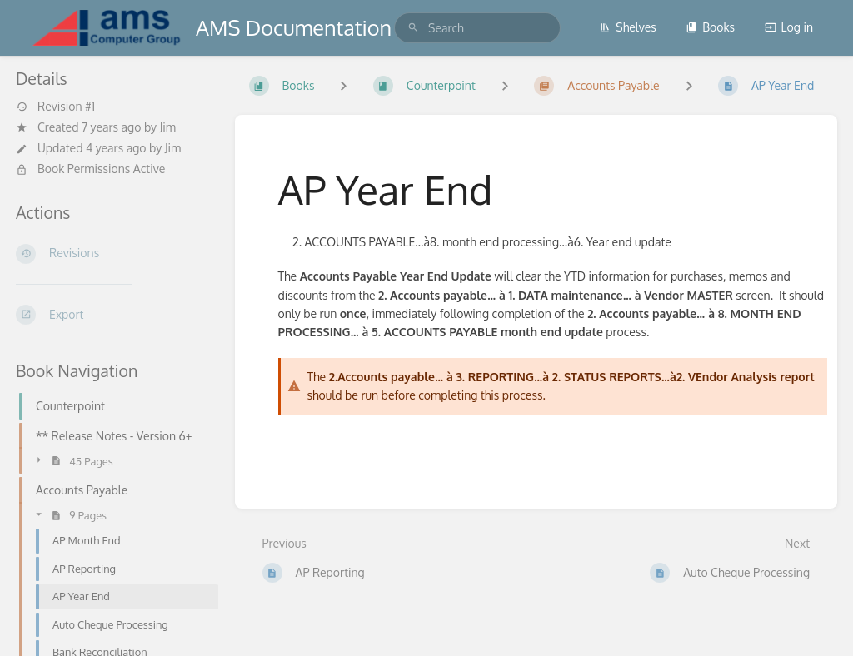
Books (710, 27)
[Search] (413, 28)
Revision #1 (55, 106)
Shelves (627, 27)
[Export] (112, 315)
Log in (789, 27)
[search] (477, 27)
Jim (168, 127)
